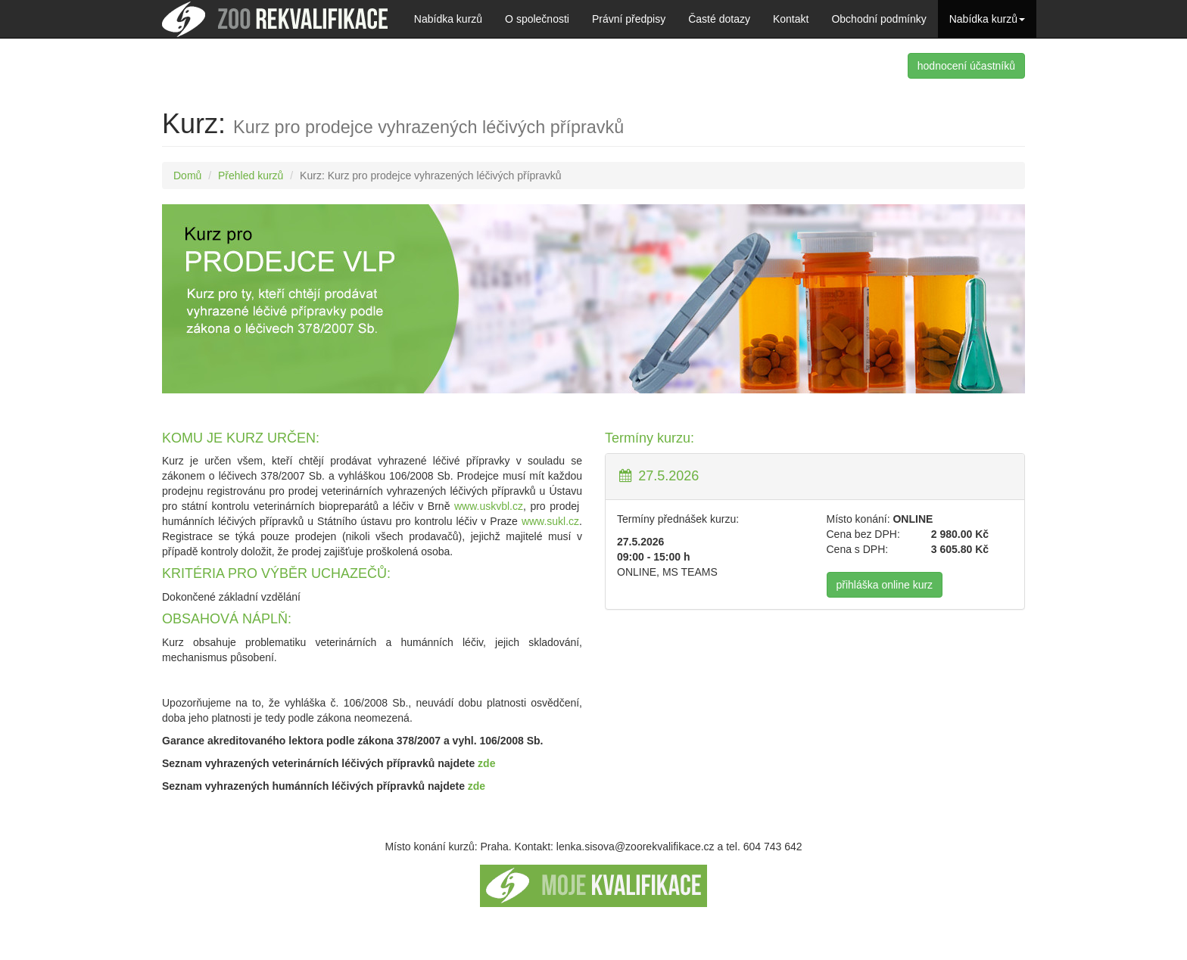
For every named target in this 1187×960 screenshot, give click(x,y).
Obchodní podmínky (878, 19)
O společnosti (537, 19)
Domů (187, 175)
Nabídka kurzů (448, 19)
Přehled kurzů (250, 175)
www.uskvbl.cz (488, 506)
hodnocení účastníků (966, 66)
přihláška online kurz (885, 585)
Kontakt (790, 19)
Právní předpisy (628, 19)
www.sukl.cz (550, 521)
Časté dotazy (719, 19)
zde (486, 763)
